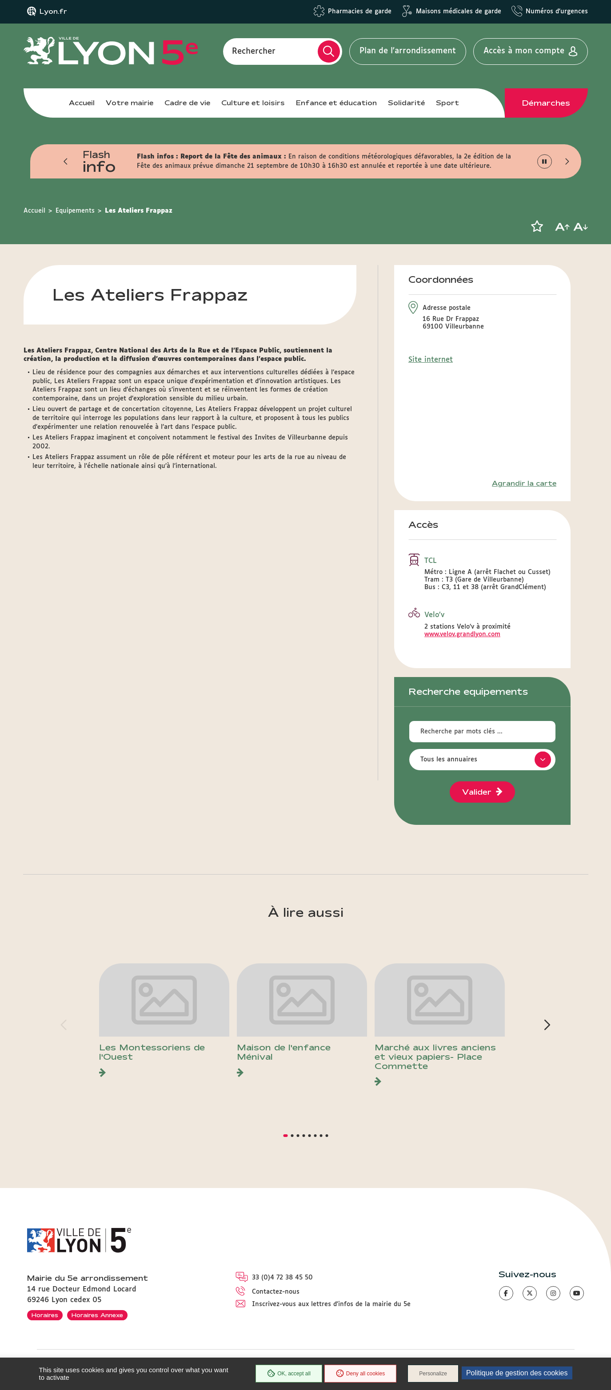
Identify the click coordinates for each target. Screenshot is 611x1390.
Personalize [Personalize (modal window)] (433, 1373)
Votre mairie (129, 103)
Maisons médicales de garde (458, 11)
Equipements (75, 211)
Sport (447, 103)
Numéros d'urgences (557, 11)
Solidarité (406, 103)
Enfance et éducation (336, 103)
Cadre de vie (187, 103)
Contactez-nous (276, 1292)
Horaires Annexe (97, 1315)
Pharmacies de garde (359, 11)
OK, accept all (289, 1373)
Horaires (45, 1315)
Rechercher (254, 51)
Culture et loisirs (253, 103)
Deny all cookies (360, 1373)
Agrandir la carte (524, 483)
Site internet (430, 360)
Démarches (546, 103)
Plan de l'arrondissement (407, 51)
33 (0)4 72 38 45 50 (282, 1278)
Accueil (82, 103)
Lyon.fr (53, 11)
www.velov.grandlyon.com (462, 634)
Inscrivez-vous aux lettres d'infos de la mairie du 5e (331, 1304)
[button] (66, 161)
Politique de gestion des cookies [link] (517, 1373)
